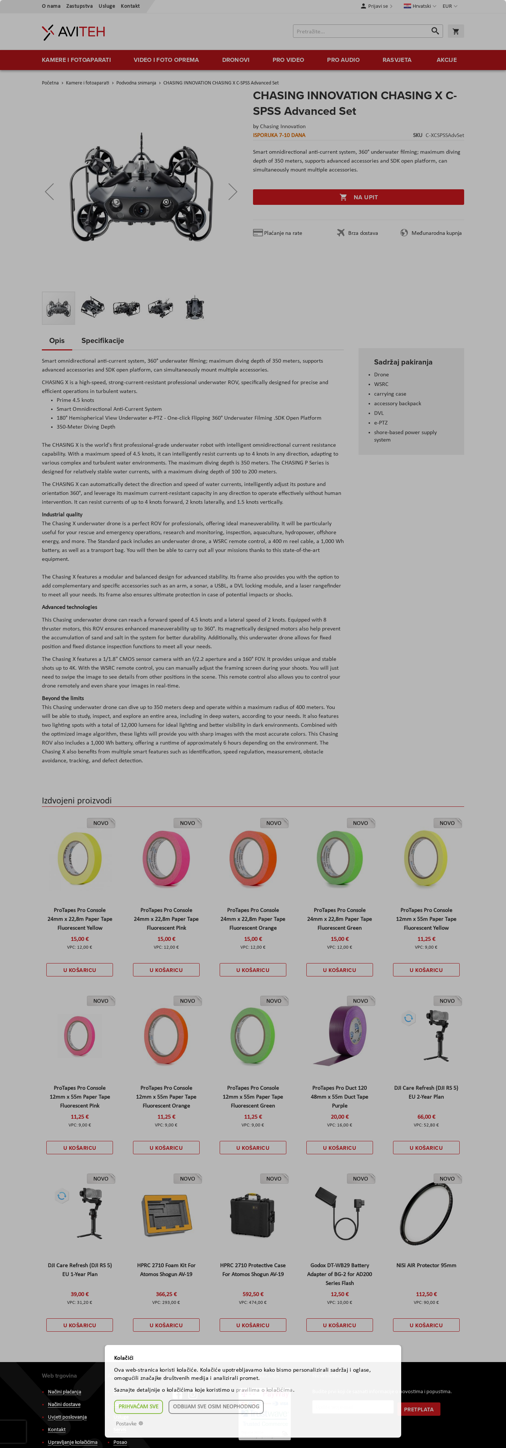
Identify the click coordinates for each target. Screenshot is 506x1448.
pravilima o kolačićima (264, 1390)
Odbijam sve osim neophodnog (216, 1407)
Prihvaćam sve (139, 1407)
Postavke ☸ (129, 1424)
